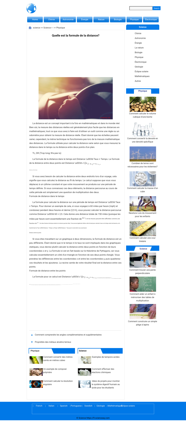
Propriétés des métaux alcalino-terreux (53, 342)
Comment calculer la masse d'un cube (142, 182)
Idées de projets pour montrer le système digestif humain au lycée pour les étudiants (106, 384)
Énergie (84, 19)
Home (35, 19)
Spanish (64, 406)
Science (47, 27)
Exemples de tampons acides (105, 357)
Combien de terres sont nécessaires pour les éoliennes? (143, 157)
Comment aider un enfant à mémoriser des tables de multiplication (142, 289)
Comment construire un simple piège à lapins (142, 315)
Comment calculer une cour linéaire (142, 231)
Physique (134, 19)
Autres (138, 81)
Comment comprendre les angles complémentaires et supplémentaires (68, 334)
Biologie (117, 19)
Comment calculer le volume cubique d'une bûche (142, 107)
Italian (51, 406)
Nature (101, 19)
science (36, 27)
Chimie (51, 19)
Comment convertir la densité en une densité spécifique (142, 132)
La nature (139, 47)
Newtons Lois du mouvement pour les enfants (142, 207)
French (39, 406)
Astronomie (68, 19)
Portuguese (76, 406)
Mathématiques (142, 76)
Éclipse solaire (141, 71)
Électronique (151, 19)
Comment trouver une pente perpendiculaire (142, 263)
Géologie (139, 66)
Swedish (88, 406)
